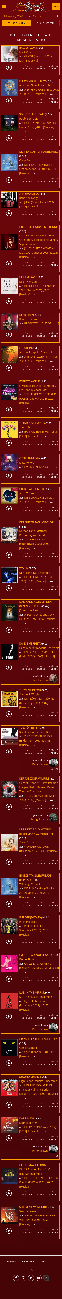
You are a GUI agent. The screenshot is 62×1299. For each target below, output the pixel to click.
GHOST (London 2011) (38, 56)
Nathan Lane (27, 531)
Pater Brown (40, 764)
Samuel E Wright (29, 694)
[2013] (46, 740)
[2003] (30, 361)
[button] (4, 6)
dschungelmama (37, 819)
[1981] (53, 1052)
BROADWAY (32, 323)
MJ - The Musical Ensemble (35, 997)
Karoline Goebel (29, 732)
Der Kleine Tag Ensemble (34, 573)
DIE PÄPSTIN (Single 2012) (40, 1127)
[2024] (51, 398)
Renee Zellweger (29, 198)
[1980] (23, 436)
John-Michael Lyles (36, 390)
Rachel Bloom (27, 959)
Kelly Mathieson (45, 235)
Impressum (28, 1261)
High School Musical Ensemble (38, 1081)
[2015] (30, 502)
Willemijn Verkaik (29, 884)
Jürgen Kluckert (28, 610)
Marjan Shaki (27, 787)
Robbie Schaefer (29, 118)
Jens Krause (48, 732)
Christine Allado (29, 240)
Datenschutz (47, 1261)
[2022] (44, 1005)
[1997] (41, 619)
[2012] (23, 1131)
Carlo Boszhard (28, 160)
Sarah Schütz (27, 842)
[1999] (30, 581)
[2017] (38, 127)
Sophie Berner (28, 1123)
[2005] (46, 544)
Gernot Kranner (29, 783)
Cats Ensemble (28, 1048)
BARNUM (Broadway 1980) (40, 432)
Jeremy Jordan (28, 281)
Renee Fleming (28, 319)
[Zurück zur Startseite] (31, 6)
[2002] (44, 703)
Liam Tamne (26, 235)
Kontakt (12, 1261)
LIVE (27, 467)
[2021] (46, 290)
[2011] (23, 60)
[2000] (39, 656)
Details (53, 66)
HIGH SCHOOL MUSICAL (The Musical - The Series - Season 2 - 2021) (36, 1089)
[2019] (23, 206)
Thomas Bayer (45, 787)
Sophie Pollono (28, 244)
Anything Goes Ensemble (34, 85)
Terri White (26, 427)
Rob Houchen (48, 240)
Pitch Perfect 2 (28, 922)
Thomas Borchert (30, 791)
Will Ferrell (39, 535)
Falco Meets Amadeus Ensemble (39, 648)
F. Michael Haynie (30, 385)
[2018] (43, 323)
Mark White (26, 52)
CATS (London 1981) (36, 1052)
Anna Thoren (27, 493)
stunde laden (16, 23)
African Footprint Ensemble (36, 352)
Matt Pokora (27, 462)
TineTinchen (40, 680)
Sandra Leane (27, 1211)
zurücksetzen (45, 23)
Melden (53, 69)
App (56, 6)
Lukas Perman (49, 783)
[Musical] (33, 60)
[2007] (30, 800)
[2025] (54, 252)
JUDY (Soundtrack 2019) (39, 202)
